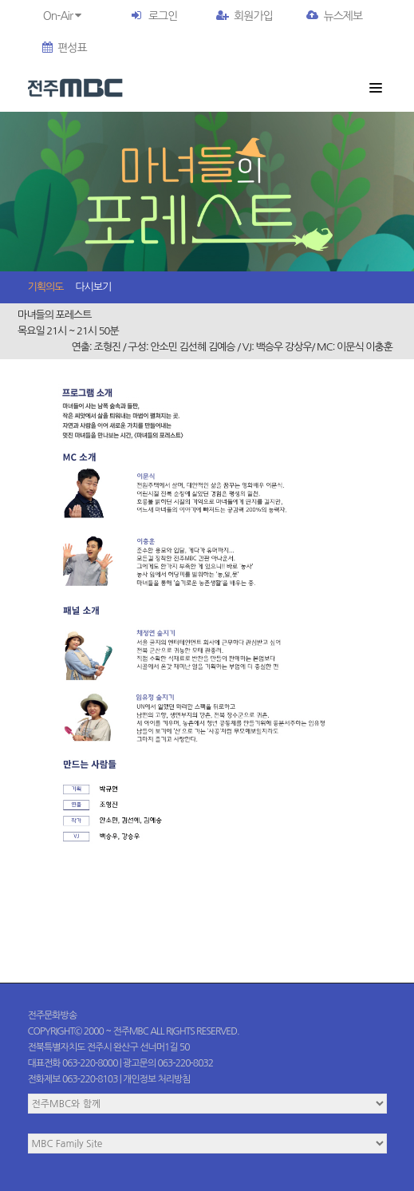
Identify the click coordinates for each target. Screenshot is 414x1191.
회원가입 (244, 16)
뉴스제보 (334, 16)
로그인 (162, 16)
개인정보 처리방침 (157, 1079)
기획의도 (46, 287)
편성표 (64, 47)
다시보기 (93, 287)
